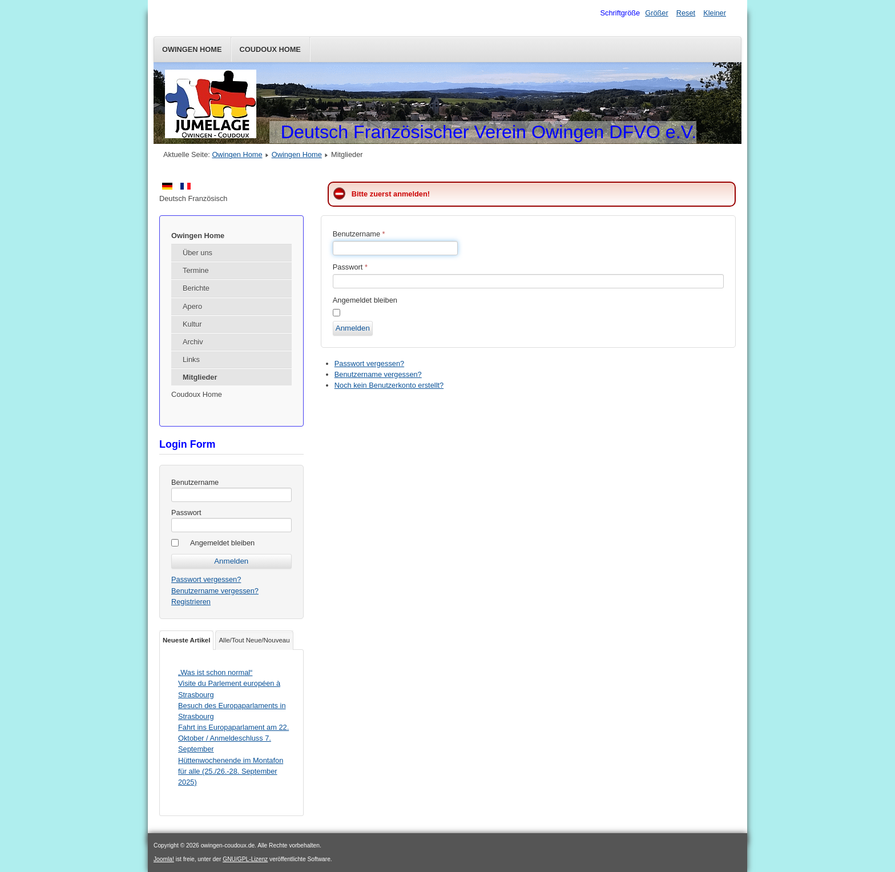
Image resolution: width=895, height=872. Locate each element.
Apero (192, 306)
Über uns (197, 252)
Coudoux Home (270, 49)
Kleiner (714, 13)
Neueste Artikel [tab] (186, 640)
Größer (656, 13)
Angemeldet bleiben (222, 543)
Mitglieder (200, 377)
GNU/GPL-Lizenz (245, 859)
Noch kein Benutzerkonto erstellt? (389, 385)
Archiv (193, 341)
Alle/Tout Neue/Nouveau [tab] (254, 640)
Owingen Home (192, 49)
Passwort (186, 512)
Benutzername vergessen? (215, 590)
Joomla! (164, 859)
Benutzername (195, 482)
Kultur (192, 324)
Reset (685, 13)
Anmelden (353, 328)
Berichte (196, 288)
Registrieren (191, 601)
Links (191, 359)
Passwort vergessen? (206, 579)
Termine (196, 270)
